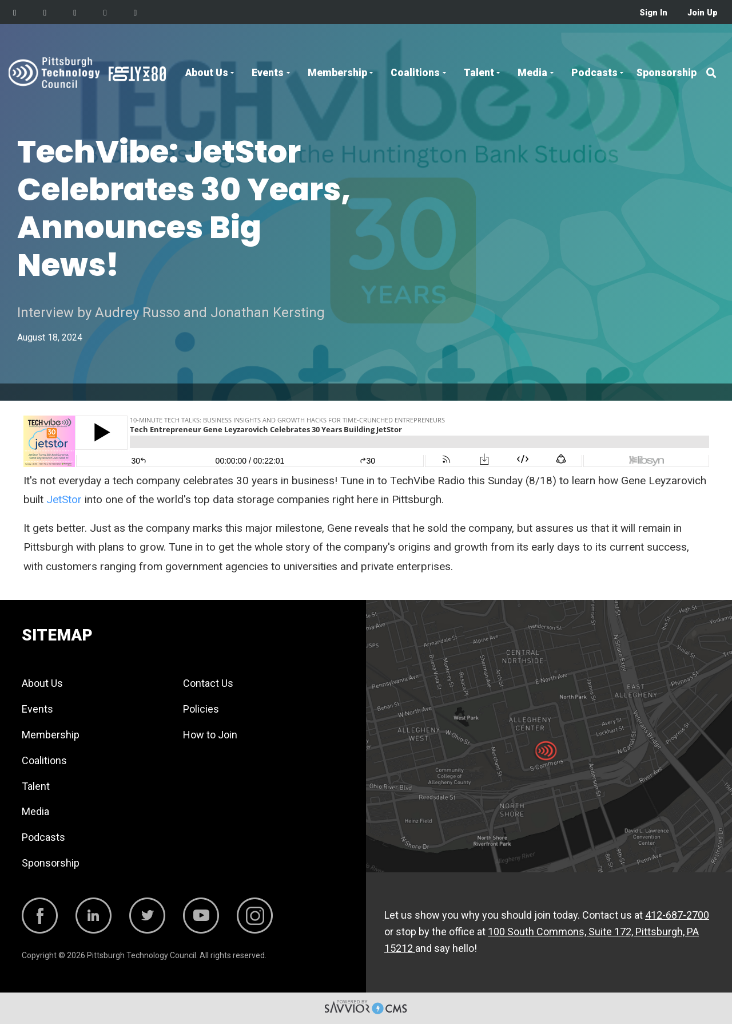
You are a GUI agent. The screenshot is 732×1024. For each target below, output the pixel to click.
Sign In (653, 13)
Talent (479, 72)
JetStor (64, 499)
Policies (201, 709)
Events (268, 72)
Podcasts (594, 72)
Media (532, 72)
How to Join (210, 735)
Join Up (702, 13)
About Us (206, 72)
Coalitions (415, 72)
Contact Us (208, 683)
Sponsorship (666, 72)
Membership (337, 72)
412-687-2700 (677, 915)
